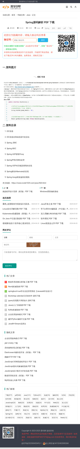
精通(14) (44, 415)
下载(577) (8, 397)
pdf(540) (18, 397)
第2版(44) (17, 400)
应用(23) (30, 404)
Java (28, 15)
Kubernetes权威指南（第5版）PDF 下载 (20, 214)
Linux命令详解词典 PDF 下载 (15, 209)
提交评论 (8, 267)
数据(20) (27, 408)
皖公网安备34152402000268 (56, 445)
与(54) (63, 397)
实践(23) (39, 404)
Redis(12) (64, 419)
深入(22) (65, 404)
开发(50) (71, 397)
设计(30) (51, 400)
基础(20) (35, 408)
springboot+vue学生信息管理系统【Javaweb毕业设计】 (30, 293)
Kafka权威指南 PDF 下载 (18, 311)
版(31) (43, 400)
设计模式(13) (9, 419)
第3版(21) (8, 408)
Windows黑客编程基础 (49, 191)
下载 (70, 28)
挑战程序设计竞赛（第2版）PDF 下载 (18, 191)
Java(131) (27, 397)
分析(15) (62, 412)
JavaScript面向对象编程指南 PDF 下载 (20, 368)
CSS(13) (20, 419)
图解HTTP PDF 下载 (13, 359)
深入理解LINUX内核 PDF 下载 (53, 214)
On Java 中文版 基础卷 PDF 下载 (16, 218)
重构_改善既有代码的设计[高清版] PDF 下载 (21, 204)
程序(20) (44, 408)
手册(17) (17, 412)
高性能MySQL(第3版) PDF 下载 (17, 349)
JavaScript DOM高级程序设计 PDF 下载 (20, 363)
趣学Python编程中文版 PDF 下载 (21, 321)
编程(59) (56, 397)
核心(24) (60, 400)
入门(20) (18, 408)
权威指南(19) (54, 408)
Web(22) (56, 404)
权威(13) (46, 419)
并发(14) (53, 415)
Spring (47, 28)
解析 (59, 28)
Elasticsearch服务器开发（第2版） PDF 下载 (22, 354)
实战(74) (47, 397)
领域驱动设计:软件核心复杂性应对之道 (19, 223)
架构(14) (18, 415)
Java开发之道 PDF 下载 (51, 204)
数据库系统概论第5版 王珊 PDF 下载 (22, 283)
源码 (53, 28)
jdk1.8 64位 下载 (11, 345)
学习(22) (47, 404)
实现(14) (35, 415)
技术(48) (8, 400)
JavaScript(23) (10, 404)
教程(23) (21, 404)
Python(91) (37, 397)
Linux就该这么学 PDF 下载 (52, 223)
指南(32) (35, 400)
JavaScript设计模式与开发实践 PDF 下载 (21, 372)
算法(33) (27, 400)
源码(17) (8, 412)
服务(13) (37, 419)
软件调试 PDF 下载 (49, 218)
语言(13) (55, 419)
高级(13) (29, 419)
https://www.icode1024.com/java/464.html (29, 183)
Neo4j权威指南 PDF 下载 (18, 288)
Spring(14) (9, 415)
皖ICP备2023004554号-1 (31, 445)
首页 (13, 15)
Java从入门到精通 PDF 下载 (19, 307)
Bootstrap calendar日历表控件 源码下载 (24, 297)
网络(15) (54, 412)
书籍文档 (21, 15)
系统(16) (26, 412)
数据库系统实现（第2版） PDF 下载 (19, 377)
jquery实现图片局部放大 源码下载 (21, 302)
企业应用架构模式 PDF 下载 (19, 316)
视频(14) (62, 415)
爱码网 (12, 28)
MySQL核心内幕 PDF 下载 (15, 382)
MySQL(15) (44, 412)
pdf (65, 28)
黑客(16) (34, 412)
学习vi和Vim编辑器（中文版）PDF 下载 (58, 209)
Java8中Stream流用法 (17, 325)
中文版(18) (65, 408)
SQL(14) (27, 415)
